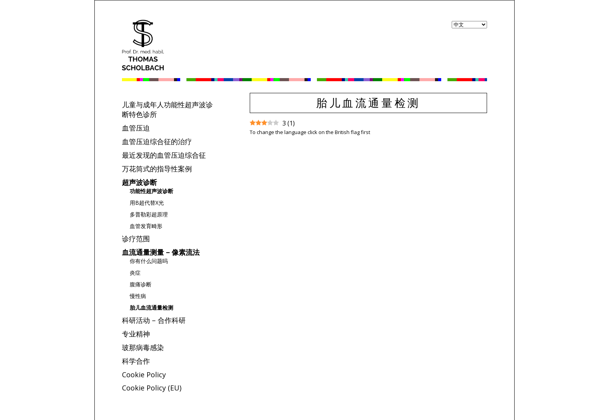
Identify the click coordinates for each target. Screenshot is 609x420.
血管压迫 (136, 127)
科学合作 (136, 361)
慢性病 (138, 296)
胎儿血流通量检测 (151, 307)
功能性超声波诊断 (151, 191)
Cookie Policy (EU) (151, 387)
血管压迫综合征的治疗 (157, 141)
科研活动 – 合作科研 (154, 320)
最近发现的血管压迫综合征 (164, 155)
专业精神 (136, 333)
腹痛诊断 (140, 284)
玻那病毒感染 (143, 347)
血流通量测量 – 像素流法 (161, 252)
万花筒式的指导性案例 (157, 168)
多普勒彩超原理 (149, 214)
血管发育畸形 (146, 226)
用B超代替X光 (147, 202)
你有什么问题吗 (149, 261)
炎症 (135, 272)
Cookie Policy (144, 374)
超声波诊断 (139, 182)
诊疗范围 (136, 238)
